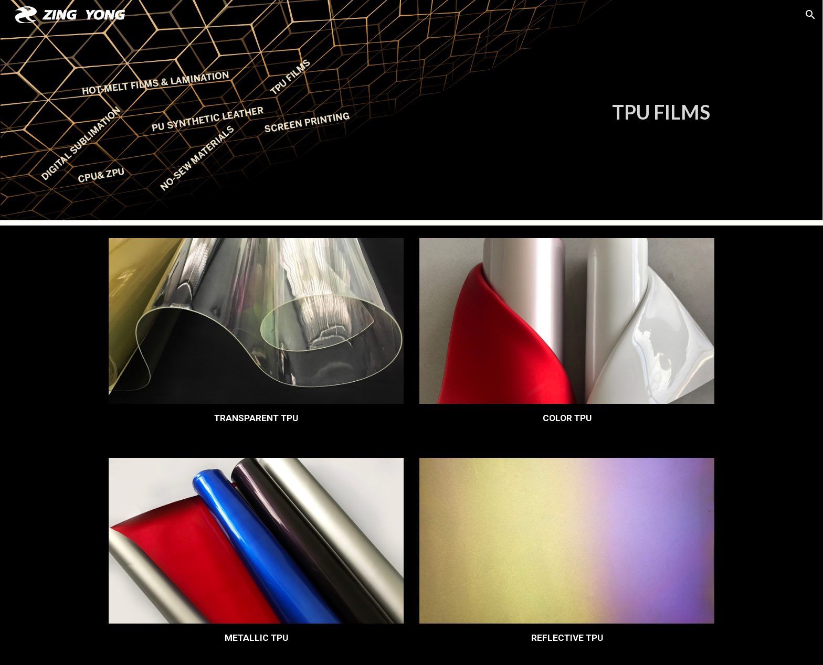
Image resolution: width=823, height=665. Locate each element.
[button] (810, 14)
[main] (463, 112)
